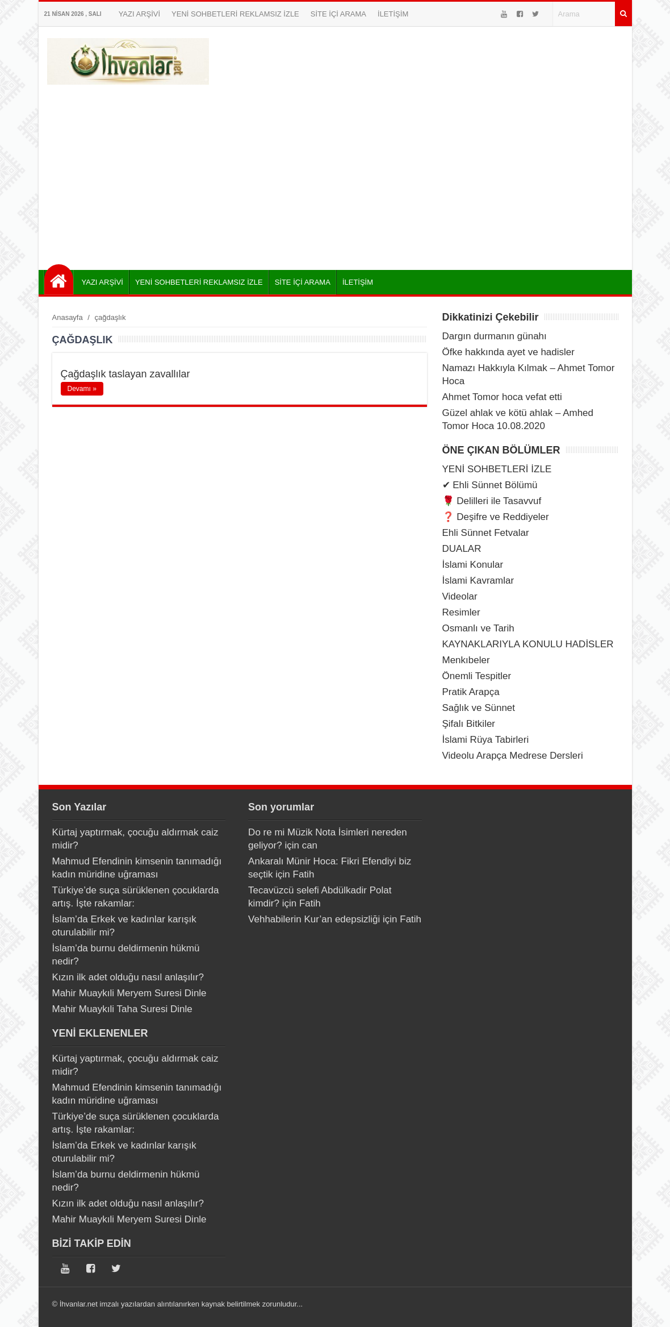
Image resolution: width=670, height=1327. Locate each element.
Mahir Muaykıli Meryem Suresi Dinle (129, 993)
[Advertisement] (335, 173)
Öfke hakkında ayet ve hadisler (508, 352)
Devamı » (82, 389)
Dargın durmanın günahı (494, 336)
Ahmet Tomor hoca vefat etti (502, 397)
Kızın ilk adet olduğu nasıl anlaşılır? (128, 977)
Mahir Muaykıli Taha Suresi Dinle (122, 1009)
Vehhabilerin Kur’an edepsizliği (314, 919)
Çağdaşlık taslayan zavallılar (125, 374)
